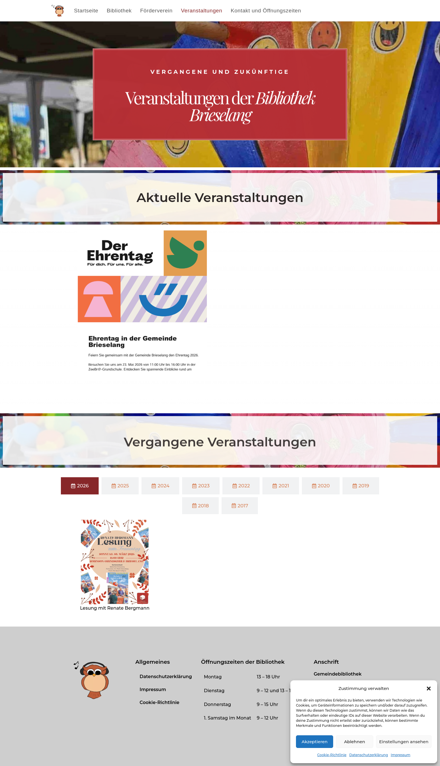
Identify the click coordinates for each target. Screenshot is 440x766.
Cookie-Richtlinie (331, 755)
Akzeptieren (315, 741)
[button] (429, 688)
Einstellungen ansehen (403, 741)
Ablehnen (354, 741)
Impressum (400, 755)
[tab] (79, 485)
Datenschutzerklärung (368, 755)
